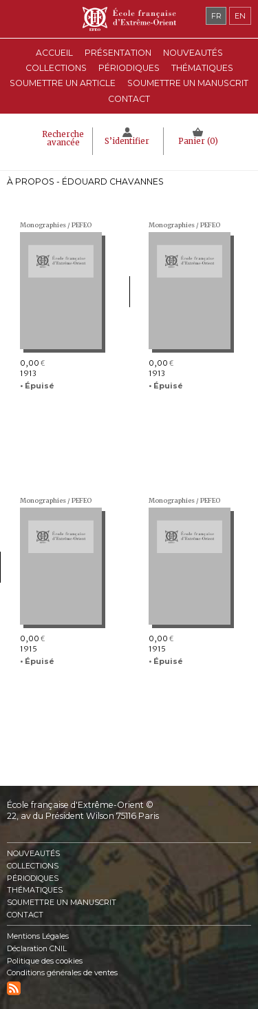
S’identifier (127, 141)
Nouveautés (193, 53)
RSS (14, 988)
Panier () (198, 141)
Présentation (118, 53)
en (240, 16)
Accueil (54, 53)
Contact (129, 99)
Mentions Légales (38, 936)
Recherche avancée (63, 138)
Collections (32, 866)
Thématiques (35, 890)
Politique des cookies (45, 961)
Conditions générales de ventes (62, 973)
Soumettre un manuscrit (187, 83)
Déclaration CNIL (37, 949)
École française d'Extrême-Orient (129, 19)
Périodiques (32, 878)
